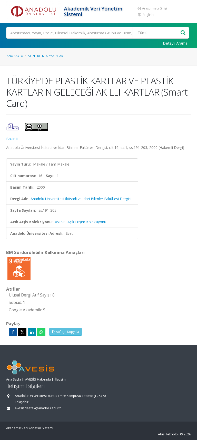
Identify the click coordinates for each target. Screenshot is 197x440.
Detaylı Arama (175, 43)
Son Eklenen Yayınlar (45, 56)
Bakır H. (12, 138)
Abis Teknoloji (168, 434)
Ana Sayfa (15, 56)
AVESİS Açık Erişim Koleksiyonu (80, 221)
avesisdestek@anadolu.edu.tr (38, 408)
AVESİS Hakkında (38, 379)
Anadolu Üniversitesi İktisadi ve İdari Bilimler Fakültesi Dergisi (81, 198)
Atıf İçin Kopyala (65, 332)
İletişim (60, 379)
